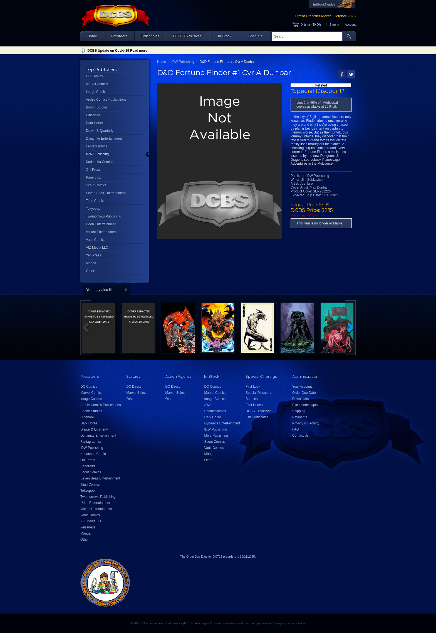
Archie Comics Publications (106, 100)
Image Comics (96, 92)
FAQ (295, 429)
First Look (253, 387)
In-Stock (224, 36)
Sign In (334, 24)
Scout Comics (96, 185)
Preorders (119, 36)
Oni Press (93, 170)
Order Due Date (304, 393)
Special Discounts (259, 393)
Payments (299, 417)
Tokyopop (93, 209)
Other (90, 271)
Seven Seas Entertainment (106, 193)
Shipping (298, 411)
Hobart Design (296, 623)
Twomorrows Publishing (103, 216)
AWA (207, 405)
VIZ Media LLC (97, 247)
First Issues (254, 405)
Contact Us (300, 435)
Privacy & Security (305, 423)
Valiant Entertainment (102, 232)
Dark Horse (94, 123)
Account (350, 24)
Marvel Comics (97, 84)
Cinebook (93, 115)
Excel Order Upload (306, 405)
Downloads (300, 399)
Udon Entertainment (101, 224)
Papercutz (93, 177)
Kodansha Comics (99, 162)
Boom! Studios (97, 107)
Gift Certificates (257, 417)
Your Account (302, 387)
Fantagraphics (96, 146)
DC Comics (94, 76)
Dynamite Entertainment (104, 138)
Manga (91, 263)
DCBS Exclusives (187, 36)
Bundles (251, 399)
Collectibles (149, 36)
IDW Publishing (97, 154)
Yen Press (93, 255)
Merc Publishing (216, 435)
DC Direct (133, 387)
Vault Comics (95, 240)
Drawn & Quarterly (99, 131)
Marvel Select (136, 393)
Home (92, 36)
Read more (138, 51)
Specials (255, 36)
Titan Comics (95, 201)
